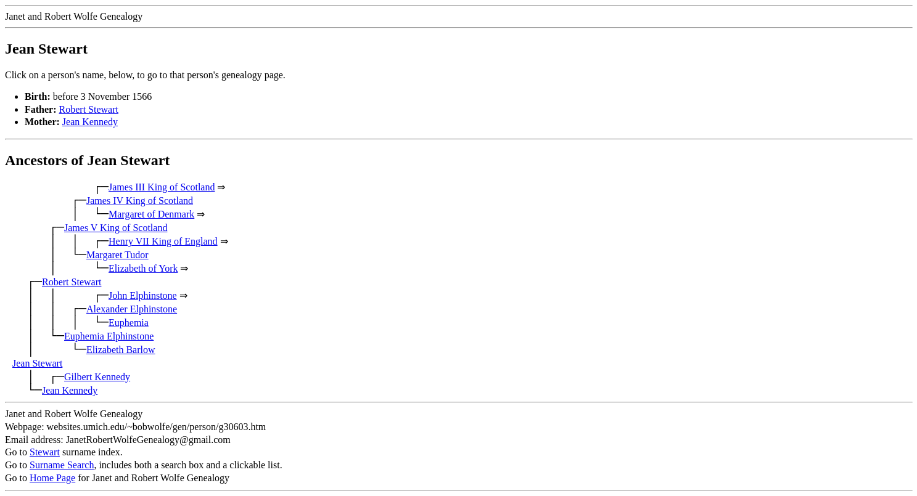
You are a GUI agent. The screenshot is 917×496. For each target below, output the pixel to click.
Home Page (52, 478)
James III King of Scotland (162, 187)
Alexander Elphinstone (131, 309)
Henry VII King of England (163, 241)
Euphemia (129, 322)
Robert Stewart (88, 109)
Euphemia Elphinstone (109, 336)
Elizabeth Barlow (120, 349)
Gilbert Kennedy (97, 377)
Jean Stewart (37, 363)
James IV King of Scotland (139, 200)
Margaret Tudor (117, 255)
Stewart (45, 452)
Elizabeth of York (143, 268)
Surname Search (62, 465)
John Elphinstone (143, 295)
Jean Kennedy (90, 121)
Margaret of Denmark (151, 214)
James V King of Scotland (115, 227)
